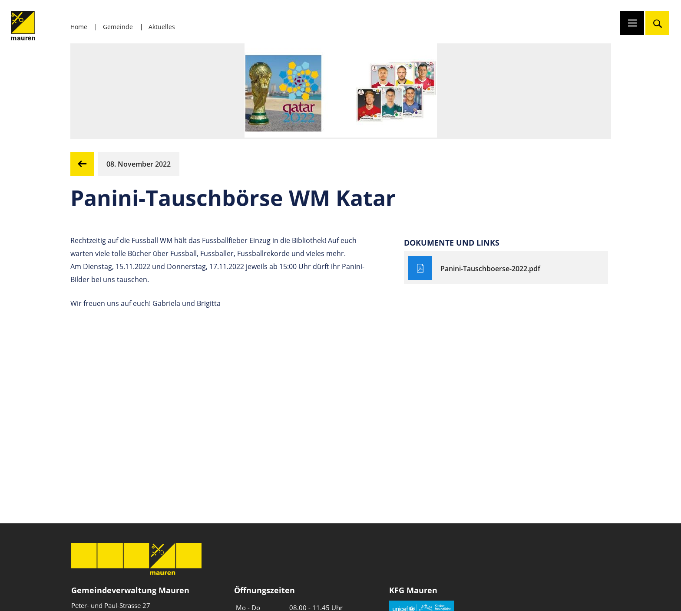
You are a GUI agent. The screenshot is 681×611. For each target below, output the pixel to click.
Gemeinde (118, 27)
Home (78, 27)
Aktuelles (162, 27)
